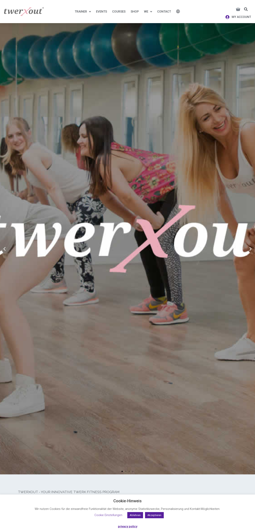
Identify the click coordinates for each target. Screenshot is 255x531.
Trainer (83, 12)
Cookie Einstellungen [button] (108, 515)
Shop (135, 11)
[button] (245, 9)
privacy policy (127, 526)
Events (101, 11)
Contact (164, 11)
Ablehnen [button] (135, 515)
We (148, 12)
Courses (119, 11)
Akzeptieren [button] (154, 515)
